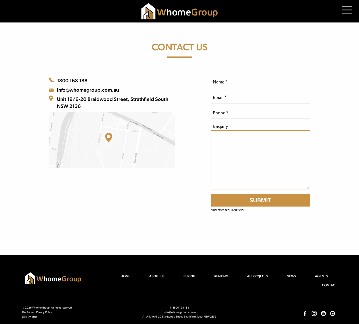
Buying (189, 276)
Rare (34, 317)
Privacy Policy (44, 312)
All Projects (257, 276)
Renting (221, 276)
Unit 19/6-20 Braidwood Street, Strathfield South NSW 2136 (112, 102)
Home (125, 276)
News (291, 276)
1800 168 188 (72, 80)
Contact (329, 285)
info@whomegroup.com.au (88, 90)
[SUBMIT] (260, 200)
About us (157, 276)
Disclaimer (28, 312)
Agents (321, 276)
